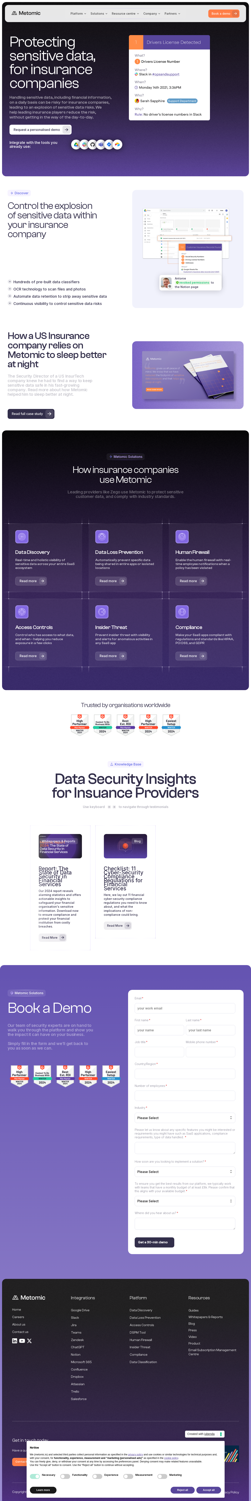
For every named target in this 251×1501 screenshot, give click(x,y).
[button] (78, 13)
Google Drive (80, 1311)
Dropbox (77, 1377)
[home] (26, 13)
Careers (18, 1317)
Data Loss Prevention (145, 1318)
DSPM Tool (138, 1333)
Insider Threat (140, 1347)
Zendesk (77, 1340)
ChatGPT (78, 1347)
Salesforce (79, 1399)
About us (18, 1324)
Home (16, 1309)
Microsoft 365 (81, 1362)
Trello (75, 1392)
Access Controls (142, 1325)
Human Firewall (141, 1340)
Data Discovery (141, 1311)
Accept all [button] (209, 1490)
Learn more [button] (43, 1490)
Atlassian (78, 1384)
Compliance (138, 1355)
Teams (76, 1333)
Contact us (20, 1332)
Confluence (79, 1370)
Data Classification (143, 1362)
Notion (75, 1355)
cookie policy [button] (171, 1458)
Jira (74, 1325)
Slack (75, 1318)
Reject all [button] (182, 1490)
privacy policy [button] (135, 1454)
